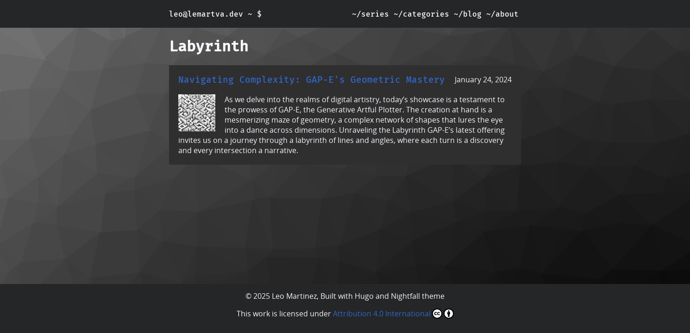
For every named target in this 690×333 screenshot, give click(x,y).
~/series (370, 14)
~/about (502, 14)
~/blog (468, 14)
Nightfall (405, 296)
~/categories (421, 14)
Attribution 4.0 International (393, 313)
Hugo (364, 296)
